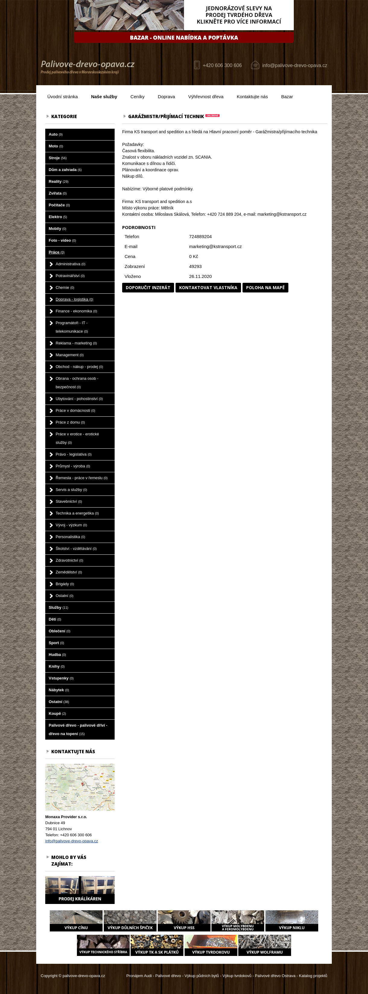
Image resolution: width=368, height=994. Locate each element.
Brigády (65, 584)
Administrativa (70, 264)
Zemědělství (69, 572)
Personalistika (70, 536)
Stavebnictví (69, 501)
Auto (56, 134)
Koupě (57, 713)
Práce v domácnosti (75, 410)
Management (70, 355)
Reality (59, 181)
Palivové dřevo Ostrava (275, 975)
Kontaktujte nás (252, 96)
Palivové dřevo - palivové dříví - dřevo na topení (78, 729)
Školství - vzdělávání (76, 548)
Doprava (166, 96)
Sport (56, 643)
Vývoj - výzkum (71, 525)
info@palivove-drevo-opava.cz (294, 65)
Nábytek (59, 690)
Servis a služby (71, 489)
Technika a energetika (77, 513)
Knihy (57, 666)
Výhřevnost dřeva (206, 96)
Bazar (287, 96)
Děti (55, 619)
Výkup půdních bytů (202, 975)
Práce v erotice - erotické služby (77, 438)
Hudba (57, 654)
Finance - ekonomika (76, 311)
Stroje (58, 158)
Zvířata (58, 193)
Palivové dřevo (168, 975)
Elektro (58, 217)
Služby (58, 607)
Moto (56, 146)
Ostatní (65, 595)
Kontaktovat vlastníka (208, 287)
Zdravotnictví (69, 560)
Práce (57, 252)
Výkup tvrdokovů (236, 975)
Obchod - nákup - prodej (79, 366)
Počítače (59, 205)
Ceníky (138, 96)
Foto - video (62, 240)
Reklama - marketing (76, 343)
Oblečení (60, 631)
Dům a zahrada (65, 169)
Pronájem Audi (139, 975)
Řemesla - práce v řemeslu (82, 478)
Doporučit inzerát (148, 287)
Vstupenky (61, 678)
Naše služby (104, 96)
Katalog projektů (313, 975)
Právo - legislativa (74, 454)
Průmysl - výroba (73, 466)
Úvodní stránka (62, 96)
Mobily (57, 228)
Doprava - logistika (75, 299)
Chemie (65, 287)
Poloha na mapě (265, 287)
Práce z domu (70, 422)
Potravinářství (70, 275)
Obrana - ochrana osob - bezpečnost (77, 382)
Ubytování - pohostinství (79, 398)
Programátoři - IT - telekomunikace (72, 327)
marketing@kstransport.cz (215, 246)
